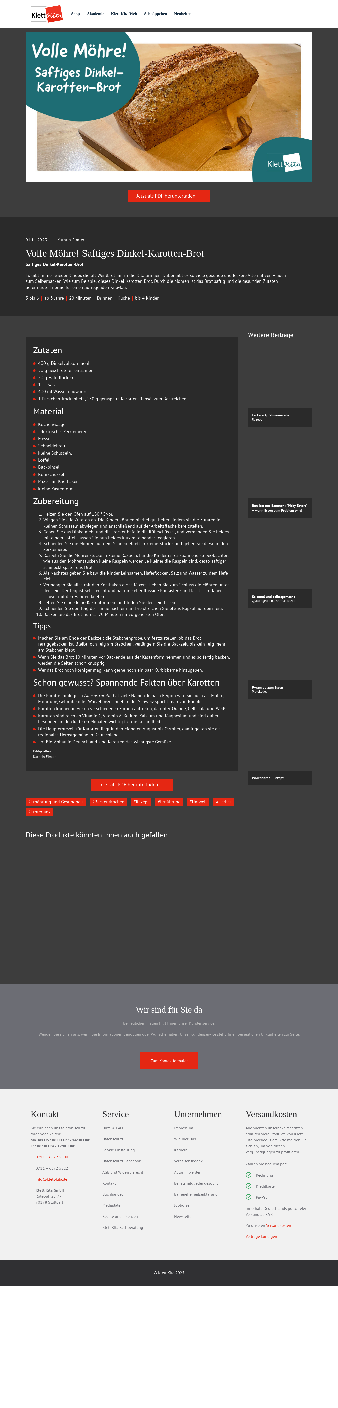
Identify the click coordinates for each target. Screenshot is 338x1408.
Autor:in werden (187, 1294)
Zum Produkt (53, 1085)
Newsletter (183, 1338)
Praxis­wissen (131, 35)
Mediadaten (112, 1327)
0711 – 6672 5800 (58, 1279)
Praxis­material (84, 35)
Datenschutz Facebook (121, 1283)
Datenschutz (112, 1261)
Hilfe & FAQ (112, 1250)
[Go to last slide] (33, 1026)
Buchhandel (112, 1316)
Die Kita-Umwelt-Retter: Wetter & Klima (131, 1058)
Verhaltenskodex (188, 1283)
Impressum (183, 1250)
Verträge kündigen (261, 1358)
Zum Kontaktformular (169, 1182)
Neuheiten (205, 13)
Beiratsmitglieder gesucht (196, 1305)
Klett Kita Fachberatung (122, 1349)
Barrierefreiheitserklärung (196, 1316)
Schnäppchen (176, 13)
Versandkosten (278, 1347)
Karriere (180, 1272)
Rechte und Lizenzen (120, 1338)
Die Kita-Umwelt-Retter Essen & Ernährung (58, 1058)
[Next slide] (230, 1026)
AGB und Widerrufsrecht (122, 1294)
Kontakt (109, 1305)
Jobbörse (181, 1327)
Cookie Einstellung (118, 1272)
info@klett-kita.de (57, 1302)
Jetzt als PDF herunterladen (169, 223)
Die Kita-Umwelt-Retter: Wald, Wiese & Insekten (202, 1058)
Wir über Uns (185, 1261)
